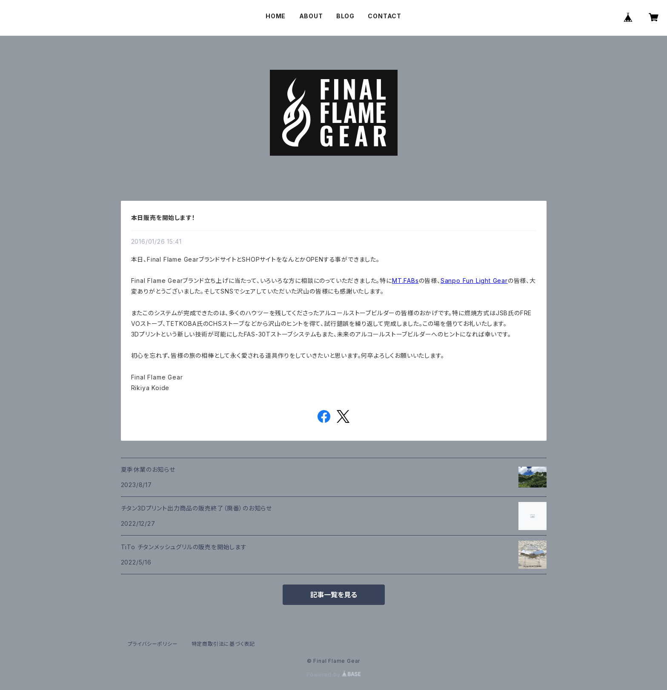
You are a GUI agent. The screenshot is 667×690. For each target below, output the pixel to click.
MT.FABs (405, 280)
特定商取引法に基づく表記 (223, 644)
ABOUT (311, 16)
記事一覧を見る (333, 594)
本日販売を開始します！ (163, 217)
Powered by (333, 674)
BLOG (345, 16)
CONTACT (384, 16)
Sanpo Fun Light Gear (474, 280)
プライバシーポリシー (153, 644)
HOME (276, 16)
